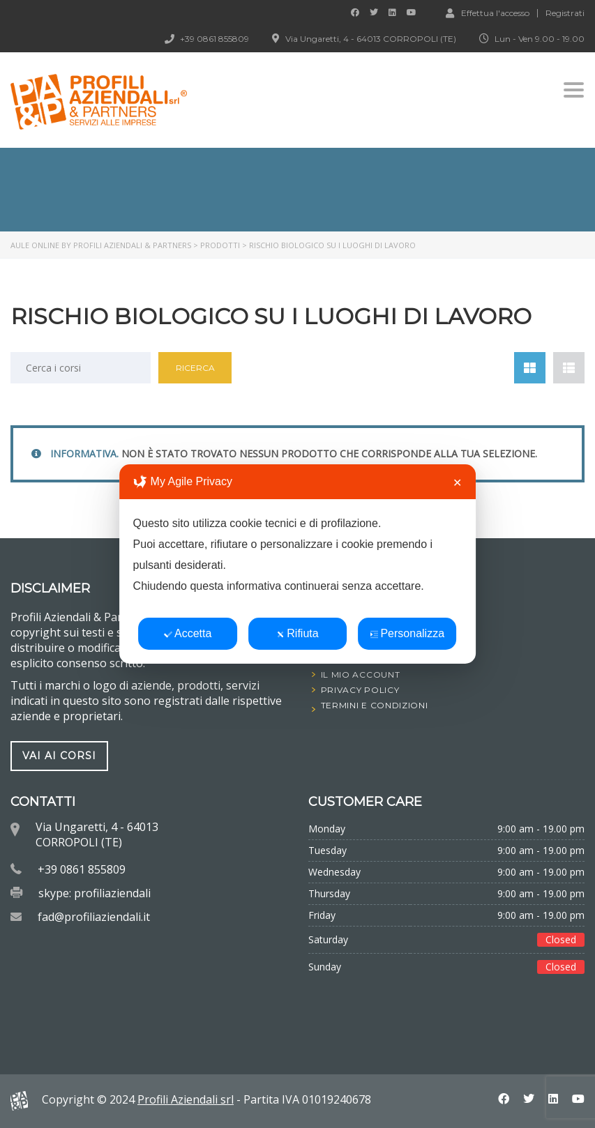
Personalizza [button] (407, 633)
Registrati (565, 13)
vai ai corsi (59, 755)
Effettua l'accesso (487, 12)
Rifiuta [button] (297, 633)
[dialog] (297, 564)
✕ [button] (457, 483)
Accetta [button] (187, 633)
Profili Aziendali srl (185, 1099)
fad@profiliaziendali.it (94, 916)
